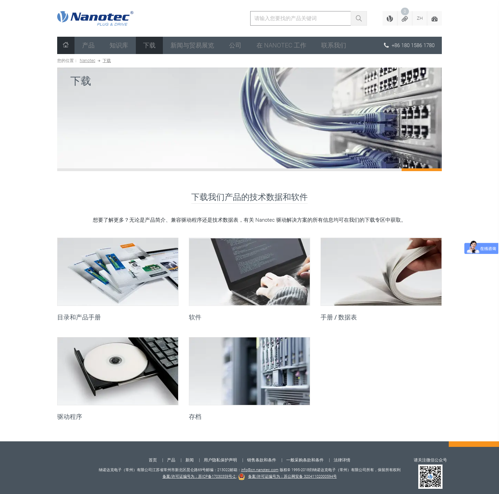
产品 (88, 45)
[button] (404, 18)
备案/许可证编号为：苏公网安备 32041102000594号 (292, 476)
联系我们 (333, 45)
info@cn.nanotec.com (260, 470)
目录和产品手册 (79, 317)
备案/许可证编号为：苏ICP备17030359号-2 (199, 476)
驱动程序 (69, 416)
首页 (153, 460)
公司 (235, 45)
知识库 (119, 45)
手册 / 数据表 (339, 317)
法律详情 (342, 460)
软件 (195, 317)
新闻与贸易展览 (192, 45)
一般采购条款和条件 (305, 460)
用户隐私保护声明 (220, 460)
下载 (149, 45)
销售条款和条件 (261, 460)
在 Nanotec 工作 (281, 45)
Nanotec (87, 60)
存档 (195, 416)
